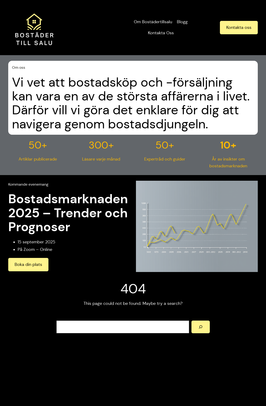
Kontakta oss (238, 27)
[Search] (200, 327)
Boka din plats (28, 264)
